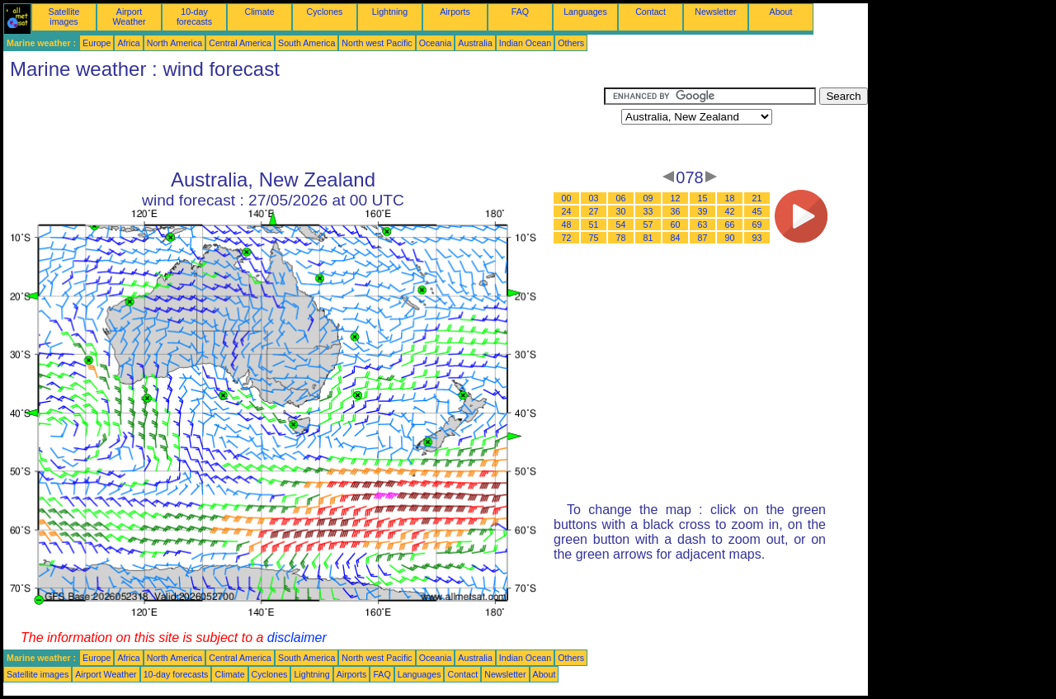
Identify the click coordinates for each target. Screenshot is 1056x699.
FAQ (520, 12)
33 (648, 211)
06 (621, 198)
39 (703, 211)
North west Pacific (377, 43)
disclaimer (297, 638)
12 (676, 198)
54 (621, 224)
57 (648, 224)
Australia (475, 43)
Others (571, 43)
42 (730, 211)
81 (648, 238)
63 (703, 224)
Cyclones (325, 12)
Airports (455, 12)
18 (730, 198)
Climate (259, 12)
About (781, 12)
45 (757, 211)
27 (594, 211)
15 (703, 198)
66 (730, 224)
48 (567, 224)
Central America (240, 43)
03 (594, 198)
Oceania (435, 43)
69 (757, 224)
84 (676, 238)
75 (594, 238)
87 (703, 238)
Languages (585, 12)
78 (621, 238)
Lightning (390, 12)
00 (567, 198)
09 (648, 198)
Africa (128, 43)
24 (567, 211)
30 (621, 211)
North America (175, 43)
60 (676, 224)
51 (594, 224)
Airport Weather (128, 16)
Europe (96, 43)
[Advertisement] (303, 124)
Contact (650, 12)
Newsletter (715, 12)
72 (567, 238)
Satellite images (64, 16)
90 (730, 238)
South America (306, 43)
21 (757, 198)
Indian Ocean (525, 43)
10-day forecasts (194, 16)
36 (676, 211)
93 (757, 238)
